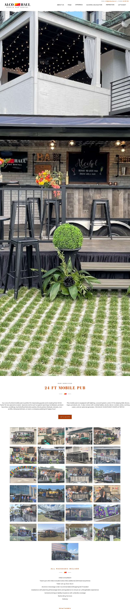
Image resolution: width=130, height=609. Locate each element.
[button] (78, 5)
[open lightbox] (23, 436)
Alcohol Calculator (94, 5)
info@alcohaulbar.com (111, 1)
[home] (17, 5)
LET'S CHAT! (122, 5)
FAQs (69, 5)
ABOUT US (60, 5)
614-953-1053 (125, 1)
